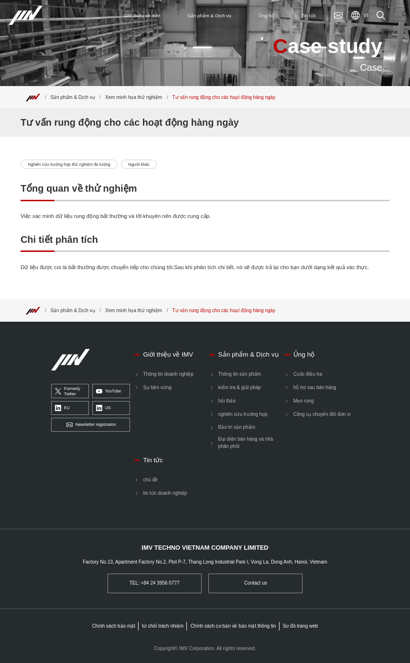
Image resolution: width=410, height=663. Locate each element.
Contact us (255, 583)
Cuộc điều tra (307, 374)
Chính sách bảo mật (113, 626)
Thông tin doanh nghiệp (168, 374)
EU (62, 407)
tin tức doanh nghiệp (165, 493)
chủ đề (150, 479)
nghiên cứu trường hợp (243, 414)
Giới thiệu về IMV (168, 354)
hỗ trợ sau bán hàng (314, 387)
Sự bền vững (157, 387)
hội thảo (227, 400)
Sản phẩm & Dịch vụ (72, 97)
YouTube (108, 391)
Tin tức (153, 460)
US (103, 407)
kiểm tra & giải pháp (239, 387)
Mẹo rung (303, 400)
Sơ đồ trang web (300, 626)
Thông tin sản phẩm (239, 374)
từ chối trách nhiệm (162, 626)
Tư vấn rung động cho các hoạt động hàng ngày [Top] (224, 97)
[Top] (33, 97)
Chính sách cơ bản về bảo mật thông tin (233, 626)
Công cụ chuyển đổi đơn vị (322, 414)
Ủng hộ (303, 354)
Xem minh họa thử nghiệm (133, 97)
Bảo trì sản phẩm (236, 427)
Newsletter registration (91, 425)
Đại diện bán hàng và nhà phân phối (245, 442)
